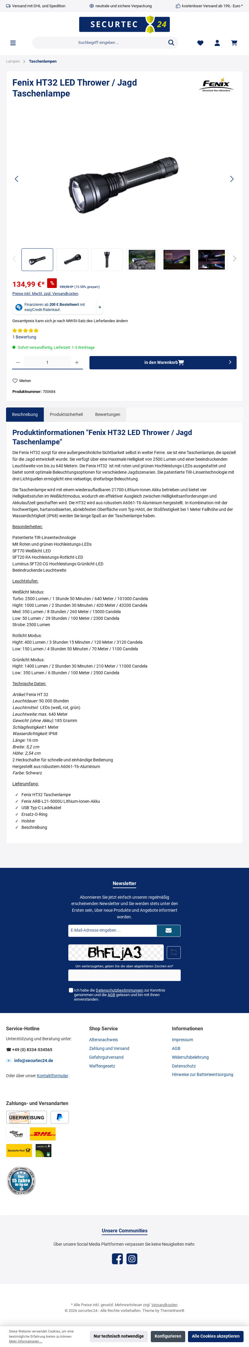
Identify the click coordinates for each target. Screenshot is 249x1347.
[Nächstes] (231, 179)
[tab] (25, 414)
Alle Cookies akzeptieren (216, 1336)
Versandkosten (164, 1305)
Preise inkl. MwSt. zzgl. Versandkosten (45, 293)
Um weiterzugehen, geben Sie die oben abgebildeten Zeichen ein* (124, 966)
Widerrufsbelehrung (190, 1057)
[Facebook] (117, 1259)
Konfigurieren (168, 1336)
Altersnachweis (103, 1039)
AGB (111, 994)
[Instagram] (132, 1259)
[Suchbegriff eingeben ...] (98, 43)
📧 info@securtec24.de (29, 1060)
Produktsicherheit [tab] (66, 414)
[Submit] (169, 931)
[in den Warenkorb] (163, 362)
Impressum (182, 1039)
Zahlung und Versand (109, 1048)
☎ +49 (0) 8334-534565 (29, 1049)
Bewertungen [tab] (107, 414)
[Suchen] (171, 43)
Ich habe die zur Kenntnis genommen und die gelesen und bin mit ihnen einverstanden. (119, 995)
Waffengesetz (102, 1066)
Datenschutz (184, 1066)
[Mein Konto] (217, 43)
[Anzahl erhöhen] (77, 362)
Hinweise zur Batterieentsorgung (202, 1074)
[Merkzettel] (200, 43)
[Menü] (13, 43)
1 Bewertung (24, 337)
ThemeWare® (172, 1310)
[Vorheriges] (16, 179)
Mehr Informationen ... (26, 1341)
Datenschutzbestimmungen (119, 990)
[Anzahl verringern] (18, 362)
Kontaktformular (52, 1075)
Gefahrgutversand (106, 1057)
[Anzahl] (47, 362)
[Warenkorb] (235, 43)
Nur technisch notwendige (119, 1336)
